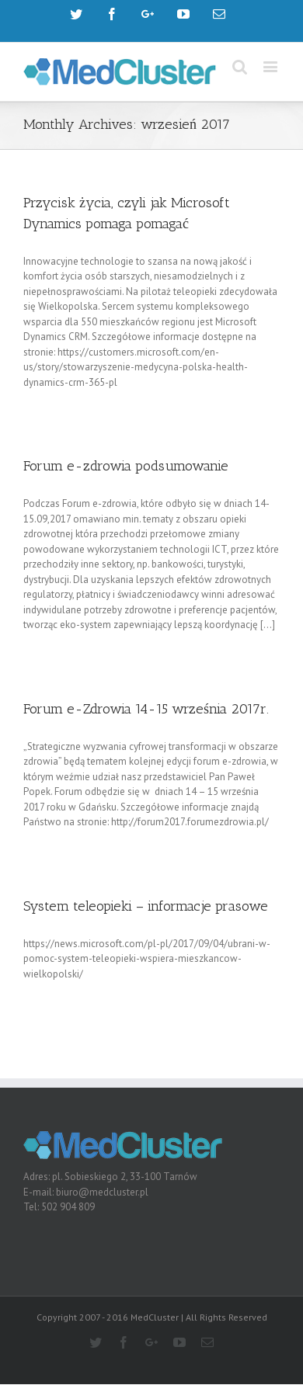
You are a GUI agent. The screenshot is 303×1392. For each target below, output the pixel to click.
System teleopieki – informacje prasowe (145, 906)
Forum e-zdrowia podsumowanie (125, 465)
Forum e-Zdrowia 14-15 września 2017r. (146, 708)
